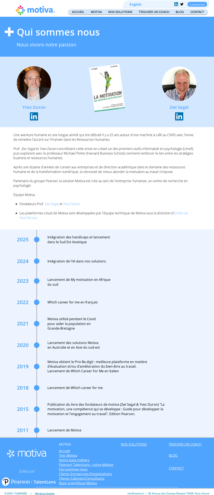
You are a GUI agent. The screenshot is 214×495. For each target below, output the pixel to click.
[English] (136, 4)
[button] (96, 12)
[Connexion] (197, 4)
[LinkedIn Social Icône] (34, 116)
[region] (65, 446)
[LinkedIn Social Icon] (176, 4)
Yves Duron (48, 148)
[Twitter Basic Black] (182, 4)
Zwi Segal (28, 148)
